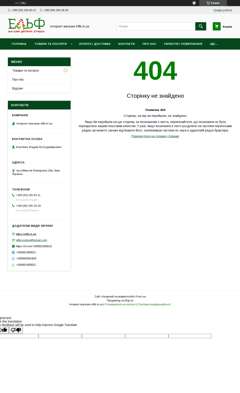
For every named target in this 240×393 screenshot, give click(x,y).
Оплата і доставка (95, 43)
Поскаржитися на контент (120, 304)
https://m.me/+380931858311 (34, 246)
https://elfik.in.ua (26, 233)
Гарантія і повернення (183, 43)
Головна (19, 43)
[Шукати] (200, 26)
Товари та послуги (50, 43)
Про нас (149, 43)
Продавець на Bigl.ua (120, 300)
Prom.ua (141, 296)
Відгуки (17, 88)
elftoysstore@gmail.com (31, 240)
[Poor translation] (16, 330)
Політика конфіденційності (154, 304)
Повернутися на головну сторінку (155, 136)
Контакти (126, 43)
